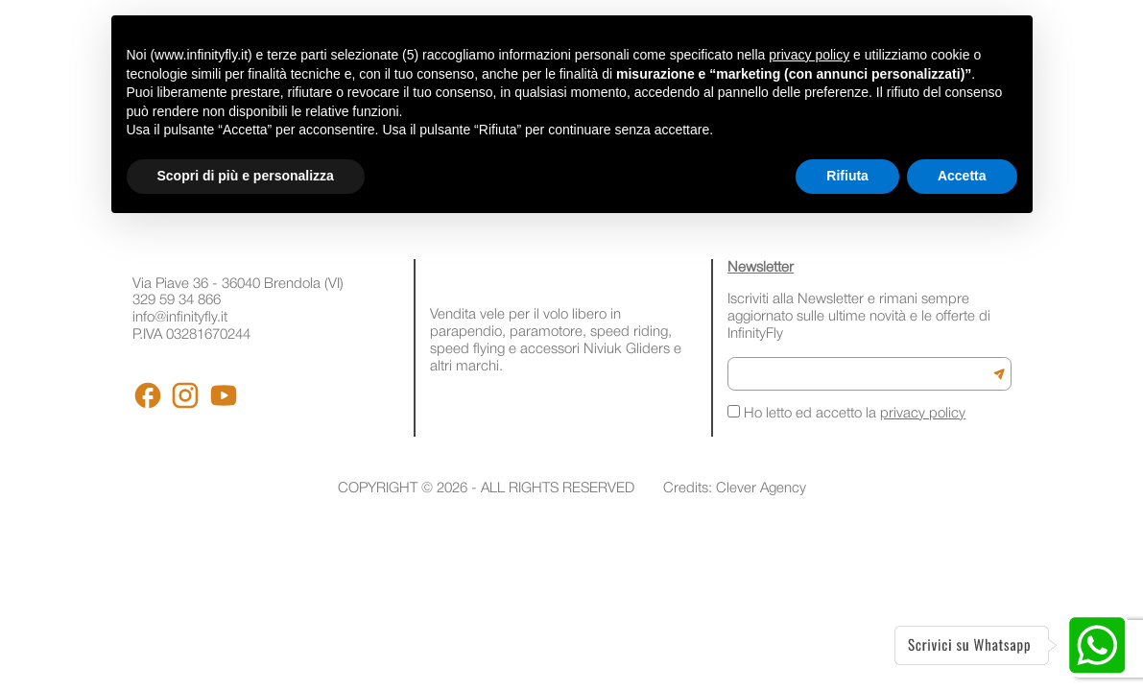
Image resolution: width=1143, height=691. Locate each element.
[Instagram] (185, 394)
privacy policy (922, 413)
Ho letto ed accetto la (846, 412)
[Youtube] (223, 394)
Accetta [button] (962, 175)
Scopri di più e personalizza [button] (245, 175)
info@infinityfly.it (179, 317)
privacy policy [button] (809, 54)
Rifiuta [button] (847, 175)
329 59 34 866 (176, 300)
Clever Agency (761, 488)
